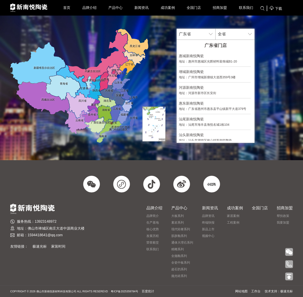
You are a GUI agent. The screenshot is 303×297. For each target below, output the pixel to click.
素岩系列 (177, 222)
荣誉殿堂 (152, 242)
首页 (66, 8)
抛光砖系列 (179, 276)
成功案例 (168, 8)
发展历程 (152, 236)
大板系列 (177, 216)
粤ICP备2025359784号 (124, 291)
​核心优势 (152, 229)
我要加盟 (283, 222)
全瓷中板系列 (180, 262)
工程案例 (233, 222)
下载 (275, 8)
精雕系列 (177, 249)
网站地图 (241, 291)
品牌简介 (152, 216)
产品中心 (115, 8)
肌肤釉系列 (179, 236)
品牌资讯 (208, 216)
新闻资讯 (141, 8)
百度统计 (148, 291)
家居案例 (233, 216)
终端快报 (208, 222)
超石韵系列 (179, 269)
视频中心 (208, 236)
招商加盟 (220, 8)
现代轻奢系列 (180, 229)
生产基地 (152, 222)
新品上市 (208, 229)
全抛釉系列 (179, 256)
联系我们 (246, 8)
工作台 (256, 291)
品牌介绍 (89, 8)
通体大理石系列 (182, 242)
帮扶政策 (283, 216)
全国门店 (194, 8)
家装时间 (58, 246)
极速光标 (39, 246)
